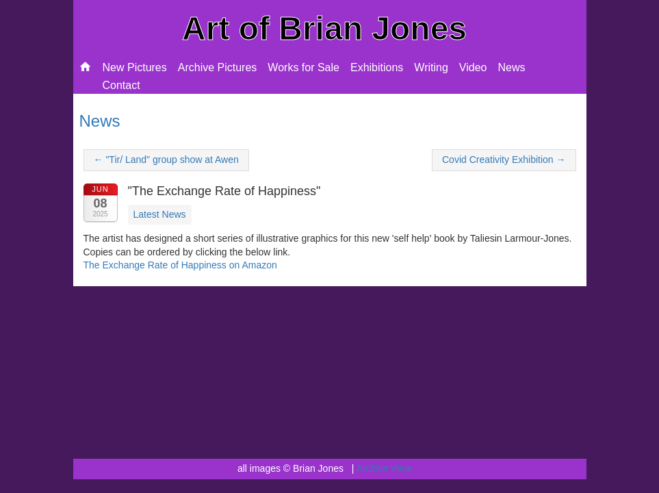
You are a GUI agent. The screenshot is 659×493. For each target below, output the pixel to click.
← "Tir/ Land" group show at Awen (166, 159)
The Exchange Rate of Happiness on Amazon (180, 265)
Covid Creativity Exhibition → (504, 159)
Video (473, 67)
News (511, 67)
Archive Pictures (217, 67)
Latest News (159, 214)
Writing (431, 67)
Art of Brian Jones (324, 28)
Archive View (383, 468)
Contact (121, 85)
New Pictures (135, 67)
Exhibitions (376, 67)
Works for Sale (303, 67)
